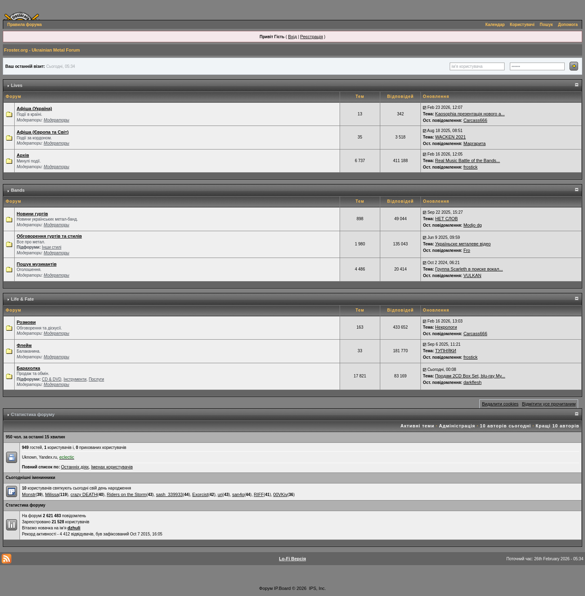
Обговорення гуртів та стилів (49, 236)
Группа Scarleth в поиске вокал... (469, 269)
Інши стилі (51, 247)
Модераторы (56, 120)
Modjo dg (473, 225)
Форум (266, 588)
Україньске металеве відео (463, 243)
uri (220, 494)
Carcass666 (476, 120)
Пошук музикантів (36, 264)
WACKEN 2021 (450, 136)
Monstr (29, 494)
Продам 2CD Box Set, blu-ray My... (470, 375)
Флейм (24, 345)
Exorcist (200, 494)
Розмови (26, 322)
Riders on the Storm (127, 494)
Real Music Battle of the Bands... (467, 160)
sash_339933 (169, 494)
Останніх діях (75, 466)
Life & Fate (22, 299)
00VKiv (280, 494)
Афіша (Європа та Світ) (43, 132)
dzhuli (73, 527)
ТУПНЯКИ (445, 350)
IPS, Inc (317, 588)
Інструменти (74, 379)
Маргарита (475, 143)
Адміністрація (457, 425)
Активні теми (417, 425)
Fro (467, 250)
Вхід (292, 36)
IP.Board (282, 588)
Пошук (546, 24)
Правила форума (24, 24)
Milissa (52, 494)
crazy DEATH (84, 494)
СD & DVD (51, 379)
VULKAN (472, 275)
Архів (23, 155)
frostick (471, 167)
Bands (18, 190)
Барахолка (28, 368)
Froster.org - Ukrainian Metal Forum (42, 50)
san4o (238, 494)
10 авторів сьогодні (505, 425)
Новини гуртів (32, 213)
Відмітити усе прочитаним (549, 403)
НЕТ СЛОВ (446, 218)
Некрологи (446, 327)
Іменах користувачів (112, 466)
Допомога (568, 24)
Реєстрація (311, 36)
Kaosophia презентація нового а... (470, 113)
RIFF (259, 494)
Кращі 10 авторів (557, 425)
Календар (495, 24)
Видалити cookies (500, 403)
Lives (16, 85)
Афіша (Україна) (34, 108)
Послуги (96, 379)
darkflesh (473, 382)
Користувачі (522, 24)
